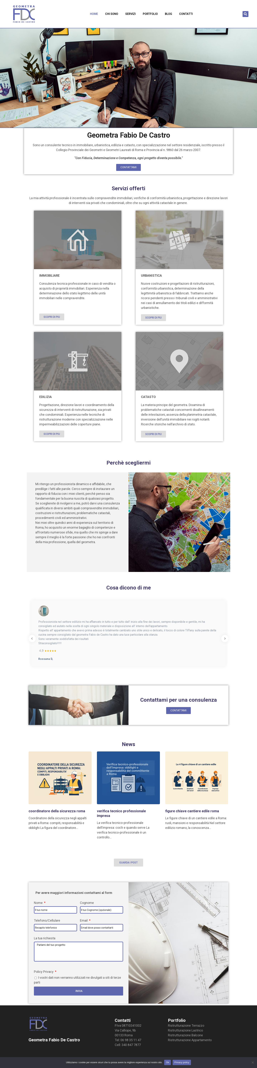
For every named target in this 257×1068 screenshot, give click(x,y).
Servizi (130, 14)
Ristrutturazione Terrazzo (186, 1025)
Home (94, 14)
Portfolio (150, 14)
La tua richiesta (44, 938)
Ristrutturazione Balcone (185, 1035)
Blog (168, 14)
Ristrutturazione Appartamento (190, 1040)
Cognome (87, 903)
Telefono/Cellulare (47, 920)
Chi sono (111, 14)
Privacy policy (181, 1062)
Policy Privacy (44, 972)
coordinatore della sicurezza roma (57, 811)
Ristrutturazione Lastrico (185, 1030)
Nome (38, 903)
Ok (167, 1062)
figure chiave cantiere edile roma (192, 811)
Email (84, 920)
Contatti (186, 14)
